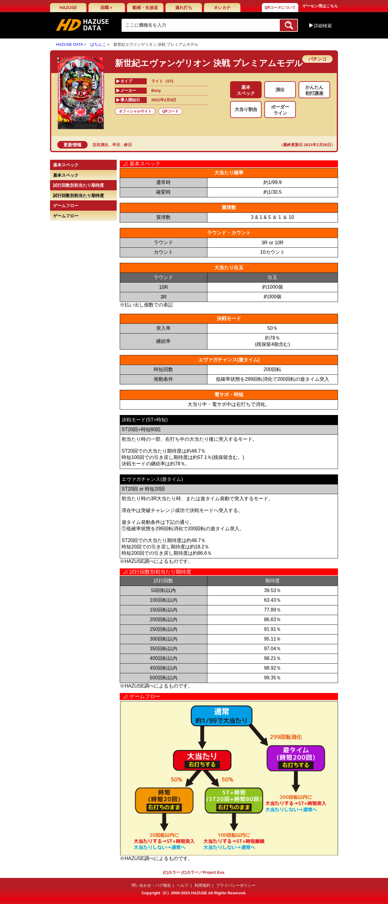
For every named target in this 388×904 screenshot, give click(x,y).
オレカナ (222, 7)
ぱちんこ (98, 44)
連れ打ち (183, 7)
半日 (116, 144)
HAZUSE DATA (69, 44)
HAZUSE (68, 7)
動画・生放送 (145, 7)
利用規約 (202, 885)
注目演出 (100, 144)
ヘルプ (183, 885)
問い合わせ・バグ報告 (151, 885)
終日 (128, 144)
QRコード (170, 111)
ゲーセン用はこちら (320, 6)
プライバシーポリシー (236, 885)
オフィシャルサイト (135, 111)
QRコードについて (280, 7)
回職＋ (106, 7)
